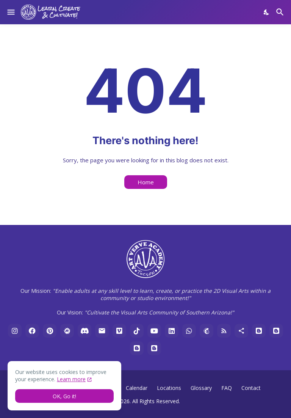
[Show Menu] (10, 12)
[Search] (281, 12)
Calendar (136, 387)
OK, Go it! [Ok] (64, 396)
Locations (169, 387)
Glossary (201, 387)
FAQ (226, 387)
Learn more (71, 379)
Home (146, 182)
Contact (251, 387)
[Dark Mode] (266, 12)
